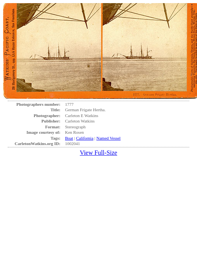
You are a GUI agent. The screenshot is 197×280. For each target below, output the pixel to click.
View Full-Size (98, 152)
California (84, 138)
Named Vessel (109, 138)
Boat (69, 138)
